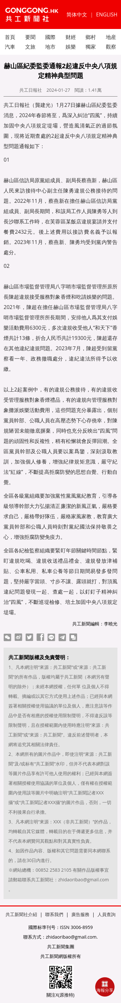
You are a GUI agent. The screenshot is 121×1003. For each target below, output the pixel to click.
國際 (50, 37)
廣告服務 (80, 914)
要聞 (30, 37)
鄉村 (91, 37)
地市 (50, 46)
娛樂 (71, 46)
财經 (71, 37)
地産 (111, 37)
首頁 (10, 37)
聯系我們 (54, 914)
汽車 (10, 46)
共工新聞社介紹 (21, 914)
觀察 (111, 46)
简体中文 (76, 14)
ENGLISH (106, 14)
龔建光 (43, 104)
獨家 (91, 46)
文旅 (30, 46)
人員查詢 (106, 914)
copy (73, 637)
